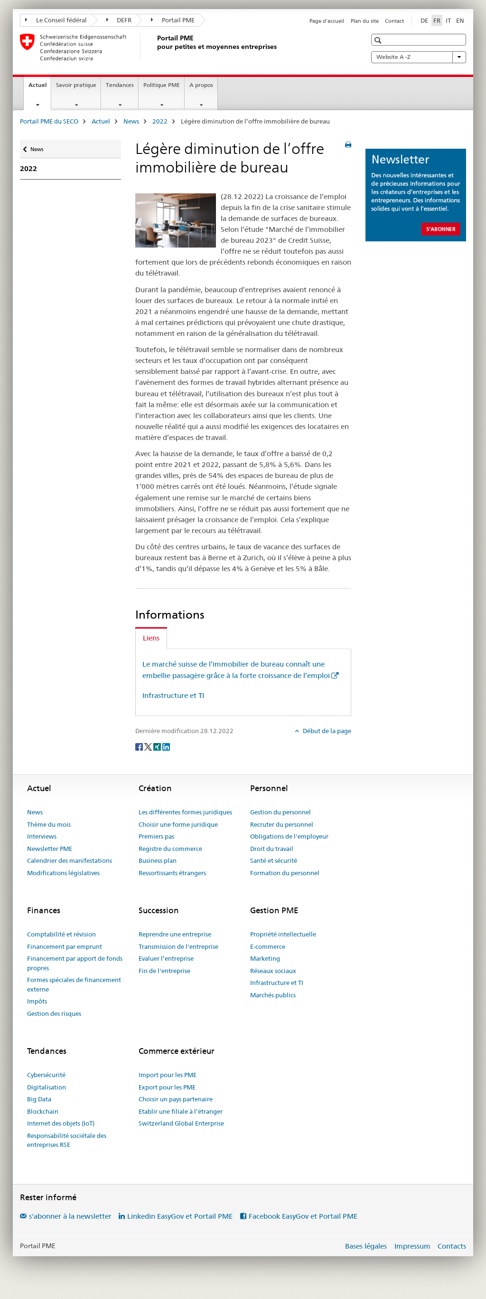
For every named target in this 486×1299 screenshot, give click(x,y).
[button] (379, 40)
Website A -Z (418, 57)
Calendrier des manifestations (69, 860)
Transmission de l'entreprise (178, 946)
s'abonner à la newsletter (70, 1216)
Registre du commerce (170, 848)
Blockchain (42, 1111)
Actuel (39, 88)
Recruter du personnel (281, 824)
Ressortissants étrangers (172, 873)
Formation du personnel (284, 873)
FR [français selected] (436, 20)
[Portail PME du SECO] (155, 47)
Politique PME (161, 84)
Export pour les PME (167, 1087)
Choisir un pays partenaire (176, 1099)
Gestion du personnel (280, 812)
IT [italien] (448, 20)
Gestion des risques (54, 1013)
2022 (160, 121)
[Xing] (157, 746)
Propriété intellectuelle (283, 934)
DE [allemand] (424, 20)
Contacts (452, 1246)
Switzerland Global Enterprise (181, 1123)
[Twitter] (148, 746)
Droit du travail (271, 848)
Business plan (158, 860)
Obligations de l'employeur (289, 836)
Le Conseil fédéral (56, 20)
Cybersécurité (46, 1075)
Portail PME (173, 20)
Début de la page (326, 731)
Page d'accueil (326, 21)
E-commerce (267, 946)
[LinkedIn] (166, 746)
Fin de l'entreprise (164, 970)
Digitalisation (46, 1087)
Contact (394, 21)
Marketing (265, 958)
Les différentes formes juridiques (185, 812)
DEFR (119, 20)
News (131, 121)
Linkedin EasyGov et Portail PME (180, 1216)
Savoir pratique (76, 84)
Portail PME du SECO (49, 121)
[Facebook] (139, 746)
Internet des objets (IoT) (60, 1123)
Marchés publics (273, 995)
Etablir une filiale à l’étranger (181, 1111)
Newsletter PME (49, 848)
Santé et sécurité (273, 860)
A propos (201, 84)
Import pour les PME (167, 1075)
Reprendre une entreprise (175, 934)
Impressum (412, 1246)
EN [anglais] (460, 20)
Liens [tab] (151, 637)
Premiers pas (156, 836)
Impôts (37, 1001)
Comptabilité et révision (61, 934)
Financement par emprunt (64, 946)
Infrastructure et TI (173, 695)
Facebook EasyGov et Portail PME (303, 1216)
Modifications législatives (63, 873)
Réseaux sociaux (273, 970)
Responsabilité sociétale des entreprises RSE (66, 1140)
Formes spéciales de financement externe (74, 984)
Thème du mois (49, 824)
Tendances (120, 84)
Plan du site (365, 21)
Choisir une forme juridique (178, 824)
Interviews (41, 836)
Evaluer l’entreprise (166, 958)
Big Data (39, 1099)
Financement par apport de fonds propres (74, 963)
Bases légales (366, 1246)
